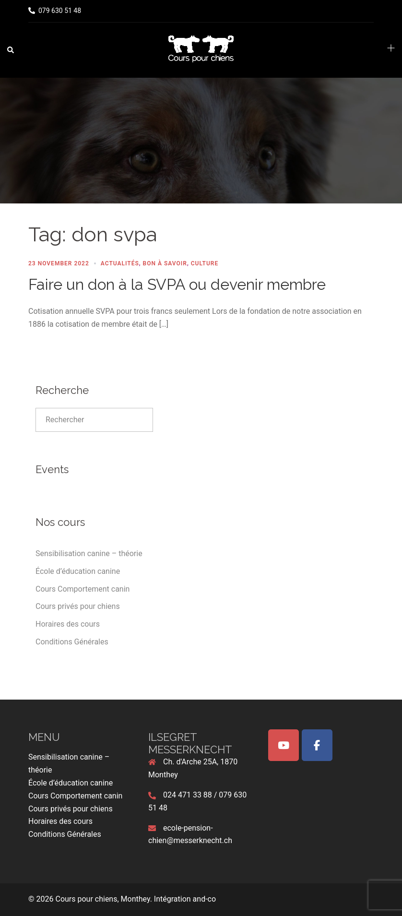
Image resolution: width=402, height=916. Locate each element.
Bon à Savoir (165, 263)
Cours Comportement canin (82, 589)
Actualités (120, 263)
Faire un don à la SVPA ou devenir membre (177, 284)
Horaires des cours (67, 624)
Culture (204, 263)
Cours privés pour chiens (77, 606)
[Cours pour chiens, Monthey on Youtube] (283, 745)
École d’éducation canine (77, 571)
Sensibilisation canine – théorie (88, 553)
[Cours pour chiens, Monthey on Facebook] (317, 745)
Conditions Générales (71, 641)
